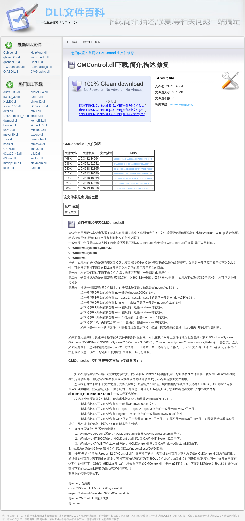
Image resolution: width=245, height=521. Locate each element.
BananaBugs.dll (41, 67)
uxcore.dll (37, 134)
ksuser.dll (9, 125)
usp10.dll (9, 130)
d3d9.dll (36, 153)
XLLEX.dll (10, 101)
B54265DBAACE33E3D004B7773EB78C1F (133, 169)
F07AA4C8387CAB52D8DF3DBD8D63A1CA (133, 189)
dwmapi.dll (10, 120)
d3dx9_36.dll (11, 92)
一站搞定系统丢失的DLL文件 (60, 23)
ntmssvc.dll (38, 144)
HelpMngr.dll (39, 52)
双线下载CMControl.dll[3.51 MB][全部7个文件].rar (111, 114)
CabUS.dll (37, 62)
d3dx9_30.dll (11, 97)
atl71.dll (36, 111)
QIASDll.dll (10, 71)
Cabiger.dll (10, 52)
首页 (91, 53)
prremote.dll (38, 139)
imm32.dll (37, 149)
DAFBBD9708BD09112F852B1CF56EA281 (133, 184)
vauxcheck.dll (40, 57)
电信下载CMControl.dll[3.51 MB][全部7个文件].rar (111, 110)
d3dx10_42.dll (12, 153)
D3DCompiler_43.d (16, 116)
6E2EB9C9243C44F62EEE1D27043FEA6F (133, 174)
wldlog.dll (37, 158)
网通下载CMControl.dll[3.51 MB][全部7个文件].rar (111, 105)
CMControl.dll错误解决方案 (181, 105)
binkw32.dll (38, 101)
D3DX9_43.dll (40, 106)
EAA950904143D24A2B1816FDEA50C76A (133, 164)
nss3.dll (8, 144)
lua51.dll (9, 168)
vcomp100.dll (12, 106)
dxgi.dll (8, 111)
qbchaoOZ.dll (12, 62)
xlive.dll (8, 139)
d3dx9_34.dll (39, 92)
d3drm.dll (37, 97)
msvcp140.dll (12, 163)
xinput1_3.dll (39, 125)
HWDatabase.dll (14, 67)
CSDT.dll (9, 149)
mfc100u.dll (38, 130)
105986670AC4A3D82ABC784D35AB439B (133, 159)
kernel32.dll (38, 120)
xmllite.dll (37, 116)
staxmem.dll (39, 163)
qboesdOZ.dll (12, 57)
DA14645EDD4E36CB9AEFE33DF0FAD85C (133, 179)
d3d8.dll (36, 168)
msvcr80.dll (11, 134)
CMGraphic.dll (40, 71)
